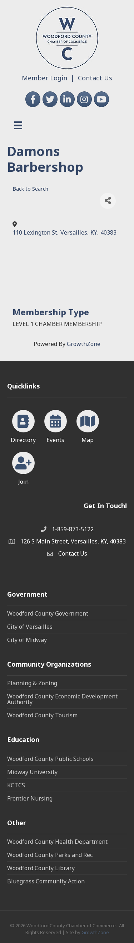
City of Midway (27, 640)
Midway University (32, 772)
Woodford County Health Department (57, 842)
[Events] (55, 425)
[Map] (88, 425)
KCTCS (16, 785)
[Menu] (18, 125)
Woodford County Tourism (42, 715)
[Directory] (23, 425)
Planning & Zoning (32, 683)
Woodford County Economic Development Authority (62, 699)
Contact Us (95, 78)
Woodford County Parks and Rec (50, 855)
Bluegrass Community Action (46, 881)
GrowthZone (83, 344)
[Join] (23, 467)
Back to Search (30, 188)
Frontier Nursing (30, 798)
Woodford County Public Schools (50, 759)
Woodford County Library (41, 868)
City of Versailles (30, 627)
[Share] (108, 201)
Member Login (44, 78)
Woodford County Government (47, 613)
